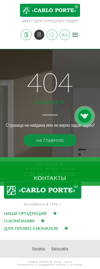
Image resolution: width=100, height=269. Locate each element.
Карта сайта (59, 248)
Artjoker (77, 264)
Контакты (38, 248)
